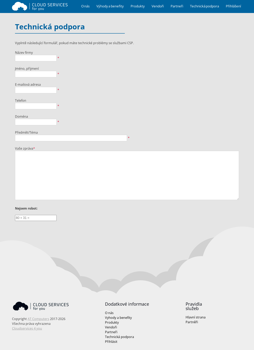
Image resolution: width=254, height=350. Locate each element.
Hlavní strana (196, 317)
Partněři (192, 322)
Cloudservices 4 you (27, 328)
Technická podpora (204, 6)
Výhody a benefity (110, 6)
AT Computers (38, 319)
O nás (85, 6)
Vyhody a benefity (118, 317)
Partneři (177, 6)
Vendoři (158, 6)
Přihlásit (111, 341)
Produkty (138, 6)
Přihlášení (233, 6)
